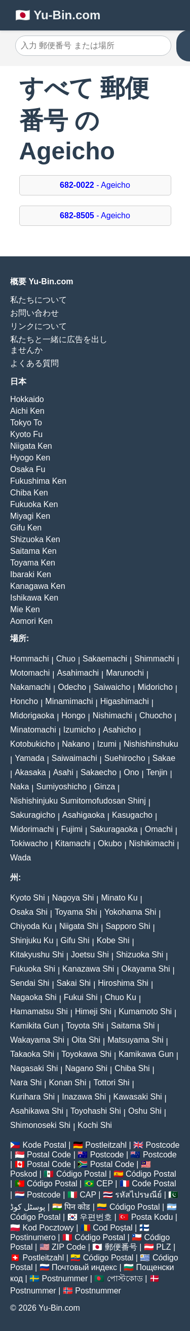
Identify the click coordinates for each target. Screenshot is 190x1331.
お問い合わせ (34, 313)
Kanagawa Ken (37, 586)
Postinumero (33, 1237)
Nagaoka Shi (33, 997)
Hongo (73, 715)
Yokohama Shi (130, 912)
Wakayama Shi (37, 1040)
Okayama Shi (146, 968)
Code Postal (154, 1183)
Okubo (110, 843)
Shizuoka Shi (139, 954)
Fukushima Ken (38, 481)
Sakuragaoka (113, 829)
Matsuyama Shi (135, 1040)
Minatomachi (33, 729)
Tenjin (157, 772)
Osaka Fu (27, 469)
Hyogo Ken (30, 457)
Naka (19, 786)
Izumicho (79, 729)
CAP (88, 1194)
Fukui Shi (81, 997)
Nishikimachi (152, 843)
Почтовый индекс (84, 1267)
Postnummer (65, 1278)
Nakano (76, 744)
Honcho (24, 701)
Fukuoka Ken (34, 504)
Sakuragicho (32, 815)
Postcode (163, 1145)
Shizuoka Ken (35, 539)
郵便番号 (121, 1247)
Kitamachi (73, 843)
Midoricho (154, 687)
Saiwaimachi (74, 758)
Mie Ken (25, 609)
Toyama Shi (76, 912)
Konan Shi (67, 1082)
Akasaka (30, 772)
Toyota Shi (85, 1025)
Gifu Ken (26, 527)
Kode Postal (44, 1145)
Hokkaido (27, 399)
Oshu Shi (145, 1111)
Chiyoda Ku (31, 926)
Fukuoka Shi (32, 968)
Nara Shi (26, 1082)
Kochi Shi (95, 1125)
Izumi (107, 744)
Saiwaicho (111, 687)
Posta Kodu (152, 1217)
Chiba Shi (132, 1068)
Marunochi (125, 673)
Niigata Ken (31, 446)
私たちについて (38, 299)
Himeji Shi (93, 1011)
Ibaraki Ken (30, 574)
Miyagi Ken (30, 516)
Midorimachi (32, 829)
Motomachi (30, 673)
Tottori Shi (111, 1082)
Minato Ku (119, 897)
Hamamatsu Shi (39, 1011)
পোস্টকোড (125, 1278)
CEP (104, 1183)
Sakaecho (99, 772)
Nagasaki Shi (34, 1068)
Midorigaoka (32, 715)
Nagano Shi (86, 1068)
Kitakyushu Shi (37, 954)
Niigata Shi (78, 926)
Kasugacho (132, 815)
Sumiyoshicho (61, 786)
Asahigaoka (83, 815)
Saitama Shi (133, 1025)
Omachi (159, 829)
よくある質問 (34, 363)
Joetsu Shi (90, 954)
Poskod (23, 1174)
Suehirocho (124, 758)
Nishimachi (112, 715)
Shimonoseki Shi (40, 1125)
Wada (20, 857)
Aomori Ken (31, 621)
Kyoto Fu (26, 434)
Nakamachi (30, 687)
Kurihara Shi (32, 1096)
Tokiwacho (29, 843)
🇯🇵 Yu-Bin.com (57, 15)
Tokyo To (26, 422)
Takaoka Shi (32, 1054)
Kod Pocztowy (47, 1227)
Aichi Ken (27, 411)
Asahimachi (78, 673)
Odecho (72, 687)
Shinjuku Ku (31, 940)
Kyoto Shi (27, 897)
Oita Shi (85, 1040)
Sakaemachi (105, 658)
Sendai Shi (29, 983)
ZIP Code (69, 1247)
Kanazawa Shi (88, 968)
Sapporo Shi (127, 926)
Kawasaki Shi (137, 1096)
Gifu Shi (75, 940)
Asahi (63, 772)
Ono (131, 772)
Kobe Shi (113, 940)
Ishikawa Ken (34, 597)
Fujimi (72, 829)
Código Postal (81, 1174)
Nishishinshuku (151, 744)
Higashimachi (124, 701)
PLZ (163, 1247)
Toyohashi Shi (95, 1111)
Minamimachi (69, 701)
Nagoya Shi (73, 897)
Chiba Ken (29, 492)
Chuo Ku (120, 997)
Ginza (104, 786)
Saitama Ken (33, 551)
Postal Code (49, 1154)
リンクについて (38, 326)
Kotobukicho (32, 744)
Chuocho (155, 715)
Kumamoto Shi (145, 1011)
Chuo (65, 658)
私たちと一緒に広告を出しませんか (58, 344)
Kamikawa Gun (146, 1054)
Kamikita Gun (34, 1025)
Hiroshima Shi (123, 983)
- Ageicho (95, 185)
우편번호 (96, 1217)
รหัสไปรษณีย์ (138, 1194)
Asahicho (119, 729)
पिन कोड (77, 1207)
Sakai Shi (74, 983)
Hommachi (29, 658)
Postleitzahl (106, 1145)
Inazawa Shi (84, 1096)
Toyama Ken (32, 562)
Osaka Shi (29, 912)
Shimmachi (154, 658)
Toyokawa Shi (86, 1054)
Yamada (29, 758)
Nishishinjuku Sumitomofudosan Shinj (78, 800)
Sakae (164, 758)
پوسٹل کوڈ (27, 1207)
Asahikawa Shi (36, 1111)
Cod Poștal (112, 1227)
